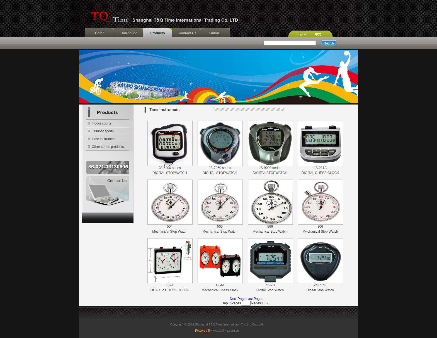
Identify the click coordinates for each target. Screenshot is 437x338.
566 (270, 226)
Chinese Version (324, 32)
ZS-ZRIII (320, 285)
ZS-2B (270, 285)
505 (220, 226)
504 (170, 226)
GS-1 (170, 285)
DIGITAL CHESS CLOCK (320, 173)
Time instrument (104, 139)
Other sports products (108, 147)
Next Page (238, 299)
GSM (220, 285)
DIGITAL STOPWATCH (169, 173)
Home (99, 32)
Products (157, 32)
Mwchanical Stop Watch (320, 231)
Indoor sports (101, 123)
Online (215, 32)
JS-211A (320, 168)
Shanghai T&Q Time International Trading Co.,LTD (218, 14)
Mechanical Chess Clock (219, 290)
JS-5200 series (170, 168)
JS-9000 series (270, 168)
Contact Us (186, 32)
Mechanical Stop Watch (169, 231)
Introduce (128, 32)
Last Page (253, 299)
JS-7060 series (220, 168)
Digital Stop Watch (270, 290)
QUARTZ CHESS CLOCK (169, 290)
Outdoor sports (103, 131)
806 (320, 226)
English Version (299, 32)
